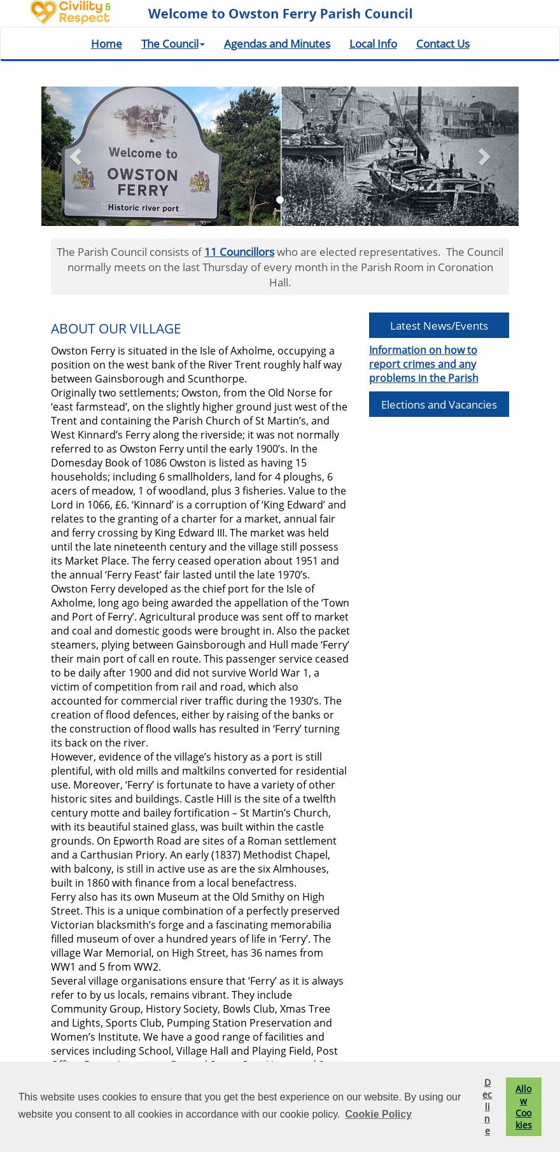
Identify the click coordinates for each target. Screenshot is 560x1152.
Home (106, 43)
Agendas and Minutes (277, 43)
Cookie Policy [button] (378, 1114)
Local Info (373, 43)
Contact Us (443, 43)
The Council (173, 43)
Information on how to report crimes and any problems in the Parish (424, 364)
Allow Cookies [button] (523, 1107)
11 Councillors (239, 251)
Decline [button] (487, 1106)
